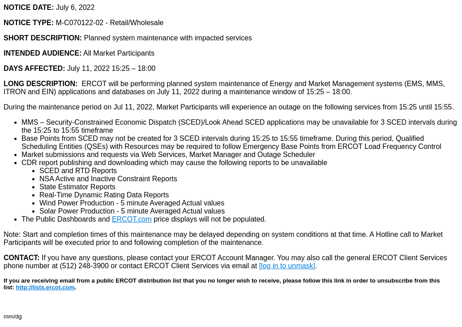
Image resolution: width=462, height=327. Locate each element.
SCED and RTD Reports (78, 170)
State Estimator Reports (77, 187)
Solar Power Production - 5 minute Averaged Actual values (132, 211)
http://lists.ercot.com (45, 287)
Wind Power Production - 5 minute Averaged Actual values (131, 203)
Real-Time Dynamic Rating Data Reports (104, 195)
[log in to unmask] (287, 266)
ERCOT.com (132, 219)
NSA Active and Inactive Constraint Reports (108, 179)
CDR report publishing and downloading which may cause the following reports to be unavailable (175, 162)
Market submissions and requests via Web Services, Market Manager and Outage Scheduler (168, 154)
